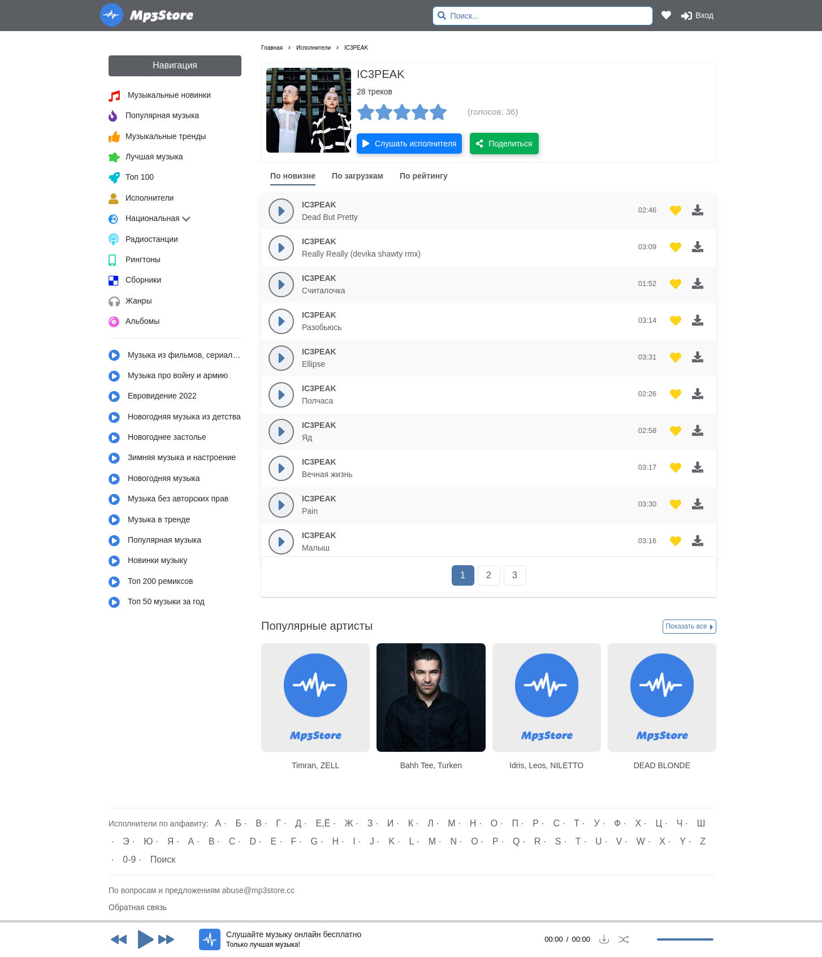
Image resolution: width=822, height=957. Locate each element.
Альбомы (134, 322)
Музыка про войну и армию (168, 376)
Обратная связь (138, 907)
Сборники (135, 281)
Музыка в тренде (149, 520)
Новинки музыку (148, 561)
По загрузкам (357, 175)
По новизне (292, 175)
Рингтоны (135, 260)
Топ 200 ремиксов (151, 582)
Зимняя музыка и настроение (172, 458)
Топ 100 (131, 178)
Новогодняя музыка (154, 479)
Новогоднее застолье (157, 438)
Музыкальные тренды (157, 136)
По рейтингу (424, 175)
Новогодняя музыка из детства (175, 417)
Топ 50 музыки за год (157, 602)
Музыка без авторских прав (168, 499)
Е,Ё (323, 823)
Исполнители (141, 199)
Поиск (162, 859)
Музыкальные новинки (160, 96)
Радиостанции (143, 239)
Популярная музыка (154, 116)
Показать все (689, 626)
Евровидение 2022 (153, 396)
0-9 (129, 859)
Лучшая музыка (146, 157)
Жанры (130, 302)
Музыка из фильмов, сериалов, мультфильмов (175, 355)
